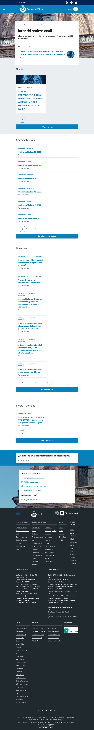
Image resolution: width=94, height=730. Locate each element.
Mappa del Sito (21, 702)
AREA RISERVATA (46, 727)
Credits (18, 693)
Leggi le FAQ (20, 656)
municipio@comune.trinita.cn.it (30, 586)
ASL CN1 (35, 641)
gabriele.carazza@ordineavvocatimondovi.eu (62, 616)
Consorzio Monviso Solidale (56, 635)
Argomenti (27, 25)
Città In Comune (54, 719)
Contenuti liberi (24, 414)
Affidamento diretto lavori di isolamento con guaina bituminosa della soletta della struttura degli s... (30, 349)
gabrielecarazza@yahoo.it (60, 612)
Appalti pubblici (37, 543)
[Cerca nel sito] (75, 9)
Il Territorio (73, 536)
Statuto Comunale (22, 681)
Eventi (72, 530)
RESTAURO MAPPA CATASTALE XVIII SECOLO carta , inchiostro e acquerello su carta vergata (31, 420)
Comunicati (62, 537)
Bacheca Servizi (21, 678)
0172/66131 (22, 577)
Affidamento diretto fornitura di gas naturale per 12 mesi (30, 370)
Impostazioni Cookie (22, 690)
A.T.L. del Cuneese (53, 638)
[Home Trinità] (32, 9)
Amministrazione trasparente (30, 256)
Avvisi (61, 540)
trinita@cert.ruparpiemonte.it (29, 584)
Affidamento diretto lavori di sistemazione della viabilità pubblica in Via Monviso (30, 326)
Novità (21, 87)
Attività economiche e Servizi (73, 554)
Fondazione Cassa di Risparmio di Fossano (45, 631)
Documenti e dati (47, 389)
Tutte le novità (47, 127)
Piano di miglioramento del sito (22, 650)
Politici (18, 549)
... (43, 382)
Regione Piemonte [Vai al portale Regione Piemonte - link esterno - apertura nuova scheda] (21, 3)
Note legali (19, 687)
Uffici (17, 534)
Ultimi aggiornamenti (22, 696)
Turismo (47, 558)
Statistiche (19, 699)
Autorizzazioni (36, 546)
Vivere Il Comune (47, 440)
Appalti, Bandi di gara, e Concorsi (27, 294)
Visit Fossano (52, 628)
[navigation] (4, 9)
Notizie (61, 528)
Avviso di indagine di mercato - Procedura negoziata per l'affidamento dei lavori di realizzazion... (31, 303)
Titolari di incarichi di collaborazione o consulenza (30, 281)
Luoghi (72, 533)
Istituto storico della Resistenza (58, 641)
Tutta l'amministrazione (47, 236)
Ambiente (35, 534)
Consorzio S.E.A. (37, 638)
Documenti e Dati (21, 537)
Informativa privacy (22, 684)
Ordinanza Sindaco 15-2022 (29, 205)
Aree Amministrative (22, 531)
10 (48, 382)
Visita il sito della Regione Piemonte (43, 628)
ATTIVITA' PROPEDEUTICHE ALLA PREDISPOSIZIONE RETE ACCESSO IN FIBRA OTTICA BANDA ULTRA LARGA (42, 53)
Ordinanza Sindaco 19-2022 (29, 191)
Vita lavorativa (49, 561)
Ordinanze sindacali (26, 148)
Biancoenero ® (63, 722)
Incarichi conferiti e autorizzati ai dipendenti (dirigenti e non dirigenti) (30, 263)
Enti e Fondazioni (21, 540)
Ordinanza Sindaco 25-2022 (29, 178)
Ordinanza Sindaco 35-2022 (29, 151)
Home (20, 25)
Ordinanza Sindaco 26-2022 (29, 165)
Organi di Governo (21, 528)
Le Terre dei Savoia (38, 635)
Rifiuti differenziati (53, 631)
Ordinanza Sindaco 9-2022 (29, 218)
